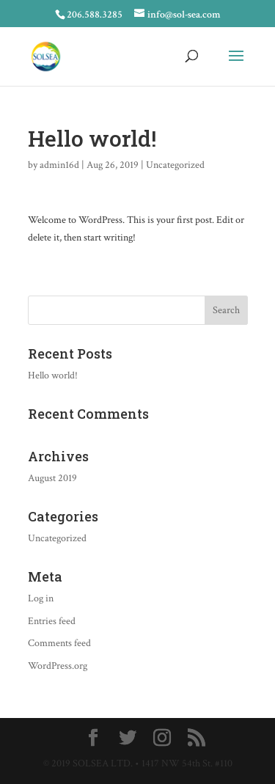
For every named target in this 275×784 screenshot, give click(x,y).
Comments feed (59, 643)
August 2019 (52, 478)
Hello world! (53, 375)
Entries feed (52, 621)
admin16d (59, 165)
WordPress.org (57, 666)
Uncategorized (175, 165)
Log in (41, 598)
